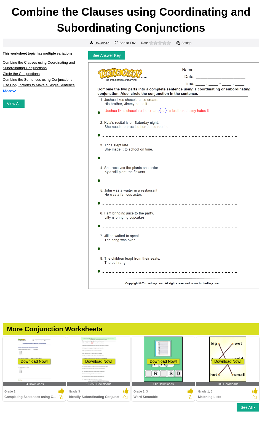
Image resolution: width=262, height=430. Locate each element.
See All (248, 407)
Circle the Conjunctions (21, 74)
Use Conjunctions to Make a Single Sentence (39, 85)
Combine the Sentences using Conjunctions (37, 79)
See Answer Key (106, 55)
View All (13, 103)
